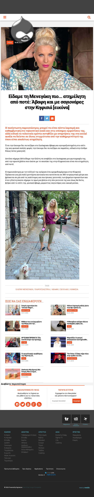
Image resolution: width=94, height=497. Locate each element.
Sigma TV (59, 438)
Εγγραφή (77, 401)
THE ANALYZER (72, 358)
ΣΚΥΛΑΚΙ (64, 289)
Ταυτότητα (49, 469)
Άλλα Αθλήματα (27, 450)
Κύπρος (7, 435)
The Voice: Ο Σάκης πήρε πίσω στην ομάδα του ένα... (78, 355)
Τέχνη (40, 445)
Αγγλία (23, 440)
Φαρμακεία (77, 435)
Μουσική (41, 440)
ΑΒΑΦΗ (55, 289)
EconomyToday (61, 435)
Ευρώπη (7, 453)
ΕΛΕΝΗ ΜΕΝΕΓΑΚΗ (24, 289)
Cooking (41, 453)
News (76, 418)
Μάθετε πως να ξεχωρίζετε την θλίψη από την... (31, 323)
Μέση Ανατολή (9, 456)
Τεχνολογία (8, 461)
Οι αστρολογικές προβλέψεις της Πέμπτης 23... (31, 355)
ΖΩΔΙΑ (23, 358)
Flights (85, 418)
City (57, 440)
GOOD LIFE (25, 326)
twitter (22, 404)
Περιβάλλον (8, 450)
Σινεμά (41, 443)
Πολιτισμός (42, 435)
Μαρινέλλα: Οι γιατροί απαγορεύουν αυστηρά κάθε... (77, 339)
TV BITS (24, 342)
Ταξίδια (41, 450)
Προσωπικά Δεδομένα (11, 469)
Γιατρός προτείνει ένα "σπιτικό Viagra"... (29, 307)
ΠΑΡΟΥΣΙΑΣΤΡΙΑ (42, 289)
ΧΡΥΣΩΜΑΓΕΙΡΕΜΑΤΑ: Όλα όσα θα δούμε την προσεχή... (31, 339)
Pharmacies (66, 418)
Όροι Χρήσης (26, 469)
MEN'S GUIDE (25, 310)
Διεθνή (7, 443)
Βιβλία (40, 438)
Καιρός (75, 440)
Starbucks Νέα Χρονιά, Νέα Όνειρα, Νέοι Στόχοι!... (30, 371)
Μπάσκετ (24, 452)
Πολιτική (7, 458)
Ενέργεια (7, 448)
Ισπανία (24, 443)
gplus (33, 404)
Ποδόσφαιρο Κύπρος (29, 435)
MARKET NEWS (26, 374)
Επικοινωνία (61, 469)
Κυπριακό (7, 438)
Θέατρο (41, 448)
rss (39, 404)
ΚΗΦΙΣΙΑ (74, 289)
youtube (28, 404)
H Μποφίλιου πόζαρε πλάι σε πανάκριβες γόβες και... (77, 323)
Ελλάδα (7, 440)
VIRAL (69, 326)
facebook (17, 404)
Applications (39, 469)
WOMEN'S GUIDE (72, 310)
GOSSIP (69, 342)
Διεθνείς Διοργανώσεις (26, 446)
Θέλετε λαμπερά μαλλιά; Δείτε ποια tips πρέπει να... (78, 307)
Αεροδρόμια (77, 438)
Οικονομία (8, 445)
